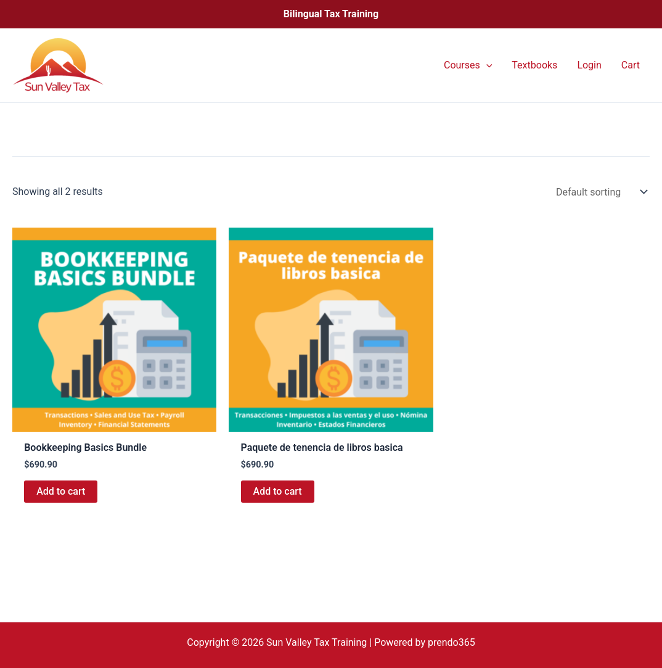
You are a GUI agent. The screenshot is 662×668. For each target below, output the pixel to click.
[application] (486, 65)
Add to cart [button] (60, 491)
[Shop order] (600, 192)
